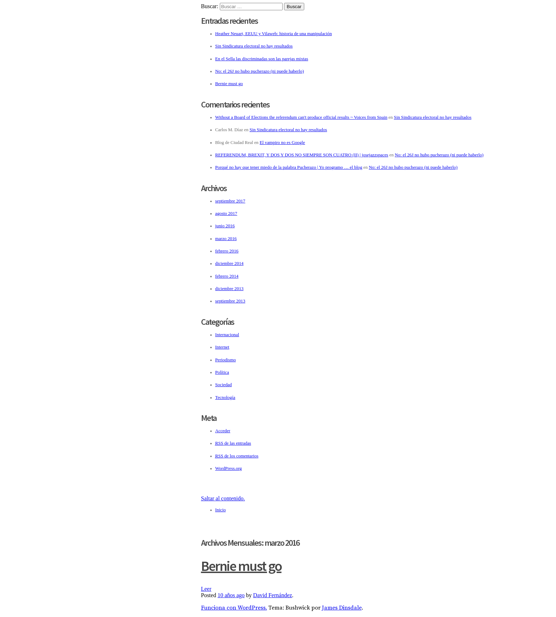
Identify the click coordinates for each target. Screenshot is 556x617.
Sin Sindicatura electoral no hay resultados (254, 46)
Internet (222, 347)
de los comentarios (236, 456)
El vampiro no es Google (282, 142)
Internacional (227, 334)
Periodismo (225, 359)
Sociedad (223, 384)
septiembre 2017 (230, 201)
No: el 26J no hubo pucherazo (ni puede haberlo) (259, 71)
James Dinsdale (342, 607)
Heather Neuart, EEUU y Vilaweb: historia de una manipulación (273, 33)
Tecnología (225, 397)
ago (230, 595)
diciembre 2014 (229, 263)
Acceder (222, 430)
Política (222, 372)
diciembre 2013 (229, 288)
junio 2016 (225, 225)
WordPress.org (228, 468)
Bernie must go (229, 83)
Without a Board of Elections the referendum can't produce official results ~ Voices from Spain (301, 117)
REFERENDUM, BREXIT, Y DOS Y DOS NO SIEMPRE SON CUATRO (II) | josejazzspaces (301, 154)
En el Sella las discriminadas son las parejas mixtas (261, 58)
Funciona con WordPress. (234, 607)
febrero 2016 (227, 251)
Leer (206, 589)
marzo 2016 (226, 238)
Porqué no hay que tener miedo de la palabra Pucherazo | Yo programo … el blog (288, 167)
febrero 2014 (227, 276)
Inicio (220, 509)
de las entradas (233, 443)
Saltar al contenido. (223, 498)
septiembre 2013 (230, 301)
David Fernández (272, 595)
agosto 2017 (226, 213)
